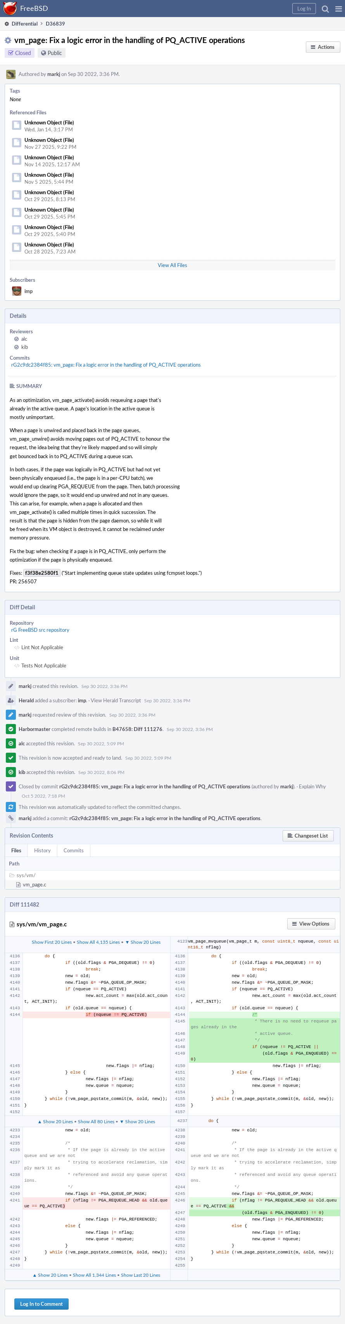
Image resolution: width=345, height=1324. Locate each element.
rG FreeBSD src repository (40, 629)
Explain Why (312, 786)
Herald (26, 700)
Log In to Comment (41, 1303)
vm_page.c (34, 884)
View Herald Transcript (116, 700)
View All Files (172, 265)
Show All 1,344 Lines (94, 1275)
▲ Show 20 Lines (55, 1121)
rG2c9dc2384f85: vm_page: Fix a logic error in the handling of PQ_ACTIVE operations (106, 364)
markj (53, 74)
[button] (338, 8)
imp (28, 291)
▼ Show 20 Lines (142, 942)
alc (24, 338)
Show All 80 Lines (96, 1121)
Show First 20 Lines (52, 942)
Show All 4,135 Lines (98, 942)
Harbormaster (34, 729)
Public (55, 53)
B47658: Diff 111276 (137, 729)
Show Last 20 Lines (140, 1275)
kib (24, 346)
